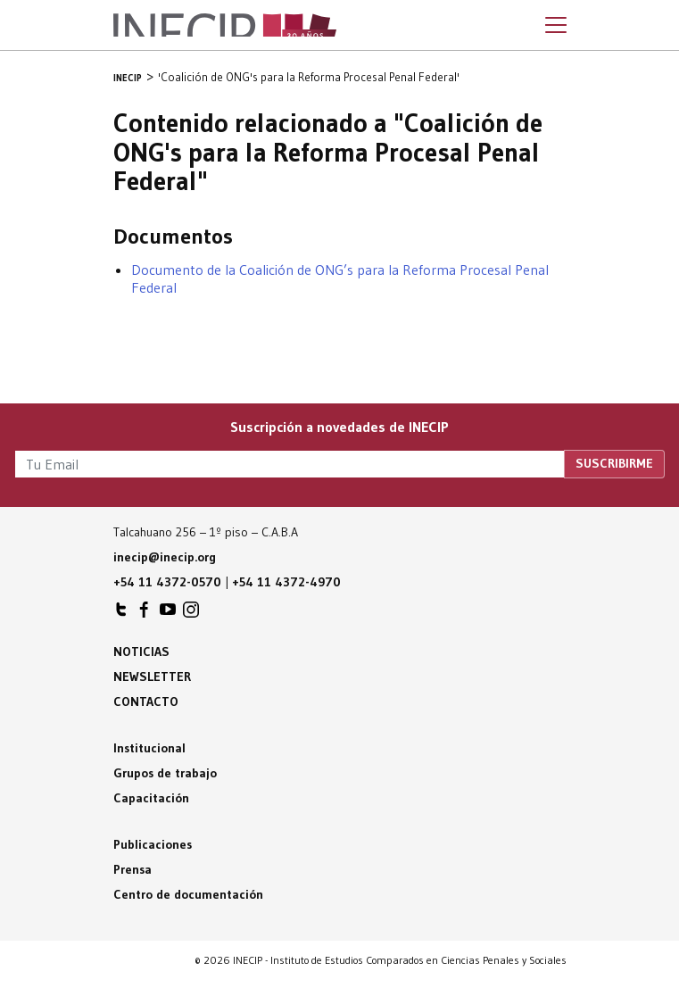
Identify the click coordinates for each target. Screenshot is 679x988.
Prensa (132, 869)
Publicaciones (152, 844)
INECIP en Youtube (168, 614)
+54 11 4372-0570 (167, 582)
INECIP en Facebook (145, 614)
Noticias (141, 651)
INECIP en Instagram (191, 614)
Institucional (149, 748)
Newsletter (152, 676)
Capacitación (151, 798)
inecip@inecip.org (164, 557)
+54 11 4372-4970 (286, 582)
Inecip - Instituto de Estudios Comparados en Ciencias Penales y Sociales (224, 25)
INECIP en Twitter (121, 614)
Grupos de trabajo (165, 773)
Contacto (145, 701)
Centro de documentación (188, 894)
